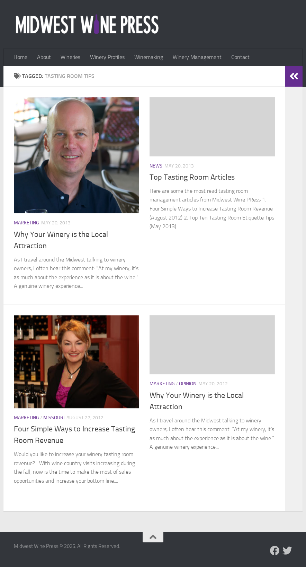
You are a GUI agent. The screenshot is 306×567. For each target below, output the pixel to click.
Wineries (70, 57)
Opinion (187, 384)
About (44, 57)
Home (20, 57)
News (156, 166)
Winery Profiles (107, 57)
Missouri (53, 418)
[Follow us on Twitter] (287, 551)
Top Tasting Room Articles (192, 177)
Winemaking (148, 57)
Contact (240, 57)
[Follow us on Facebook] (275, 551)
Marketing (26, 223)
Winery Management (197, 57)
